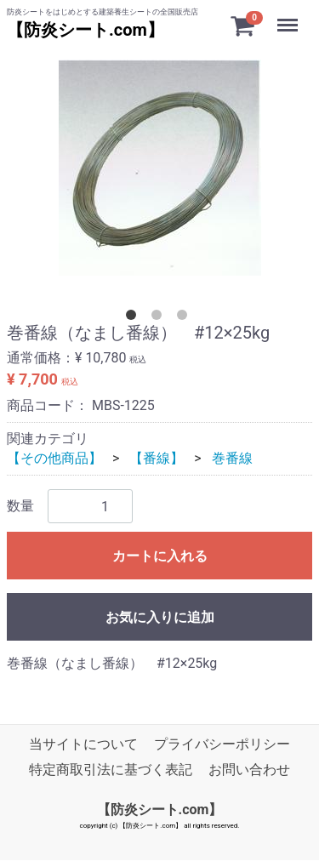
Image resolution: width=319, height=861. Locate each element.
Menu (289, 17)
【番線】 (156, 458)
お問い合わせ (249, 770)
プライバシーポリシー (222, 744)
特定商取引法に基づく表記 (110, 770)
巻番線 (232, 458)
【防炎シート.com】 (85, 30)
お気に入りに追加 (159, 617)
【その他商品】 (54, 458)
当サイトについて (83, 744)
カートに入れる (160, 556)
